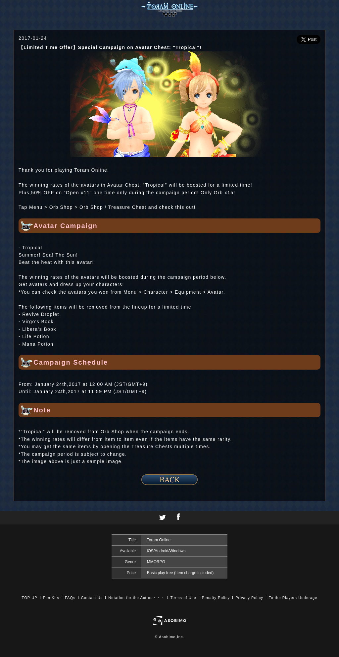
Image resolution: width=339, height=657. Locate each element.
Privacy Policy (249, 598)
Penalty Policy (216, 598)
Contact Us (92, 598)
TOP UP (29, 598)
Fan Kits (51, 598)
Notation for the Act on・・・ (136, 598)
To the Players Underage (293, 598)
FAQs (70, 598)
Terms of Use (183, 598)
